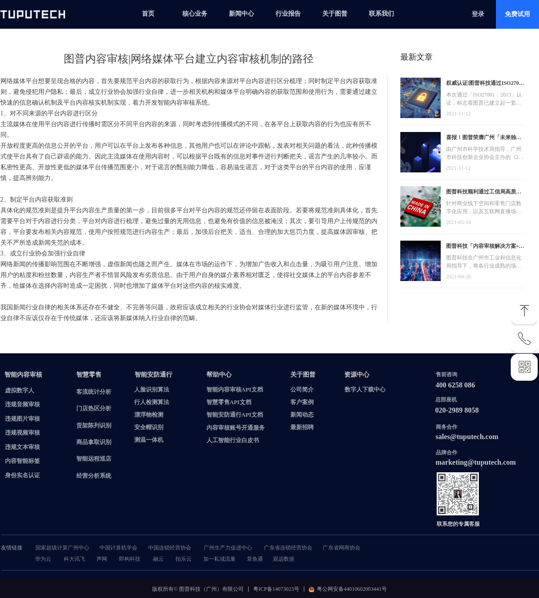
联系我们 (381, 13)
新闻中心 (241, 13)
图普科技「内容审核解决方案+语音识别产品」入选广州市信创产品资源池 (485, 247)
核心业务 (194, 13)
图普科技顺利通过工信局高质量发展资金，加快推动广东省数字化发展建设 (483, 193)
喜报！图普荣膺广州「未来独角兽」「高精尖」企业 (483, 138)
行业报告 (288, 13)
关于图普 (334, 13)
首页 (148, 13)
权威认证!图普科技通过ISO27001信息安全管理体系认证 (485, 84)
